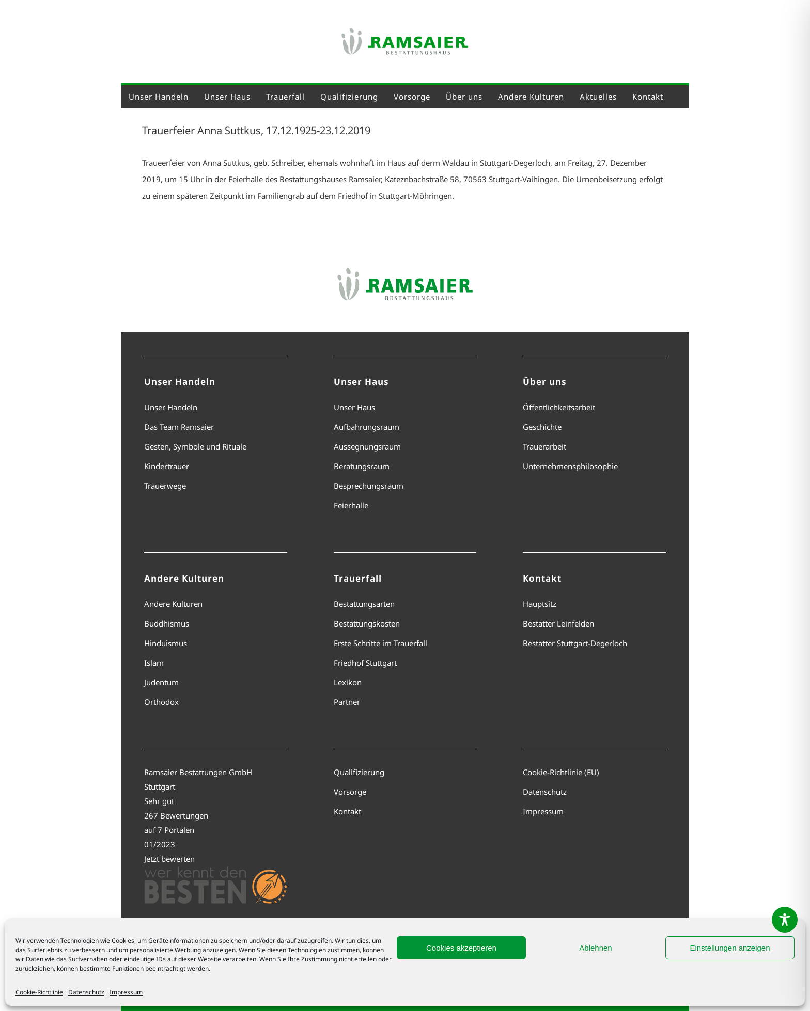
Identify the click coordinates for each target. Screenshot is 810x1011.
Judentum (161, 682)
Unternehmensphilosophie (570, 466)
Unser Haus (354, 407)
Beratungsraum (362, 466)
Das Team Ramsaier (179, 427)
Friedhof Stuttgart (365, 662)
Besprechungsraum (368, 485)
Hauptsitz (539, 604)
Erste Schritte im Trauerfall (380, 643)
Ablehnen (595, 947)
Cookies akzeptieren (461, 947)
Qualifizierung (359, 772)
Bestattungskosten (367, 623)
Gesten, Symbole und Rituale (195, 446)
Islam (154, 662)
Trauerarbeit (544, 446)
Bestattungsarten (364, 604)
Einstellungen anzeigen (730, 947)
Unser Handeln (170, 407)
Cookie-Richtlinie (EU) (561, 772)
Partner (347, 702)
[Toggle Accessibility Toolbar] (785, 920)
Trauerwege (165, 485)
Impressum (126, 992)
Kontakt (347, 811)
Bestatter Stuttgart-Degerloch (575, 643)
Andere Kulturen (173, 604)
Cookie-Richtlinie (39, 992)
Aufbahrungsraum (366, 427)
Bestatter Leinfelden (558, 623)
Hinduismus (165, 643)
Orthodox (161, 702)
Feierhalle (351, 505)
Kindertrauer (166, 466)
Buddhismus (166, 623)
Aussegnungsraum (367, 446)
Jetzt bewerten (169, 859)
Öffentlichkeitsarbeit (559, 407)
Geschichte (542, 427)
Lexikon (348, 682)
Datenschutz (86, 992)
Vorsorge (350, 792)
